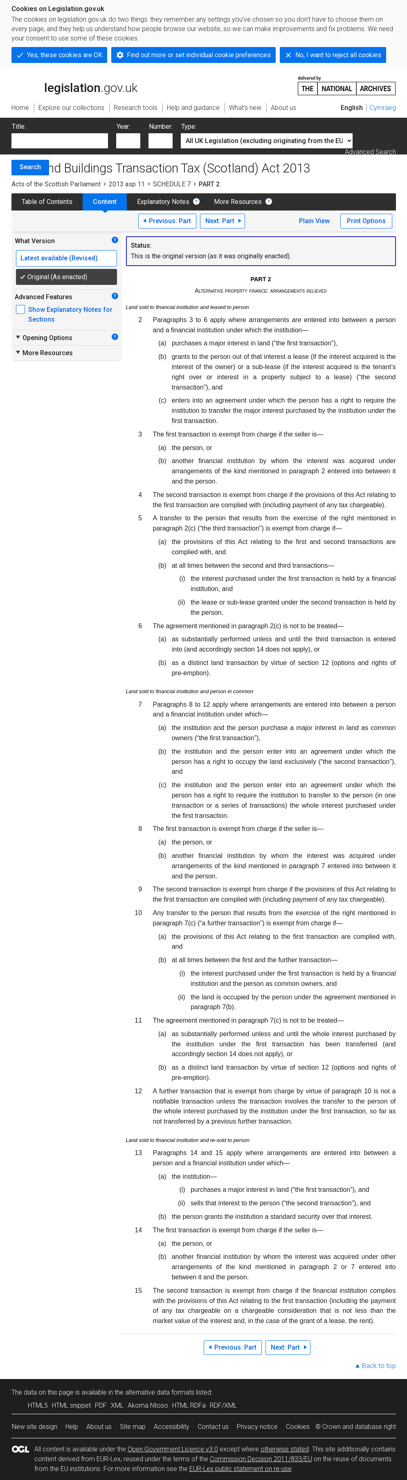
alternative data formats (159, 1392)
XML (117, 1405)
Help (71, 1427)
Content (105, 202)
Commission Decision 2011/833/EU (261, 1459)
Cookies (298, 1427)
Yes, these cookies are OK (64, 55)
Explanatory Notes (163, 202)
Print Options (366, 221)
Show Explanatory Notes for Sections (70, 314)
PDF (101, 1405)
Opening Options (43, 338)
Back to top (379, 1366)
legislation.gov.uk (74, 85)
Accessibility (171, 1427)
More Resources (238, 202)
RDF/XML (223, 1405)
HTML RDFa (189, 1405)
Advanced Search (370, 152)
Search (30, 167)
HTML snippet (71, 1405)
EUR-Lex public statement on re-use (240, 1469)
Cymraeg (383, 108)
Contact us (213, 1427)
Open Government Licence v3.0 (173, 1449)
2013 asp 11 (127, 184)
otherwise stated (285, 1449)
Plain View (314, 221)
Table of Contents (47, 202)
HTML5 (38, 1405)
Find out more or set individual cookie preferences (199, 55)
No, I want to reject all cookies (338, 55)
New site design (34, 1427)
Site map (133, 1427)
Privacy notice (257, 1427)
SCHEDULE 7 (172, 184)
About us (99, 1427)
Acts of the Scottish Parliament (56, 184)
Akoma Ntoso (148, 1405)
